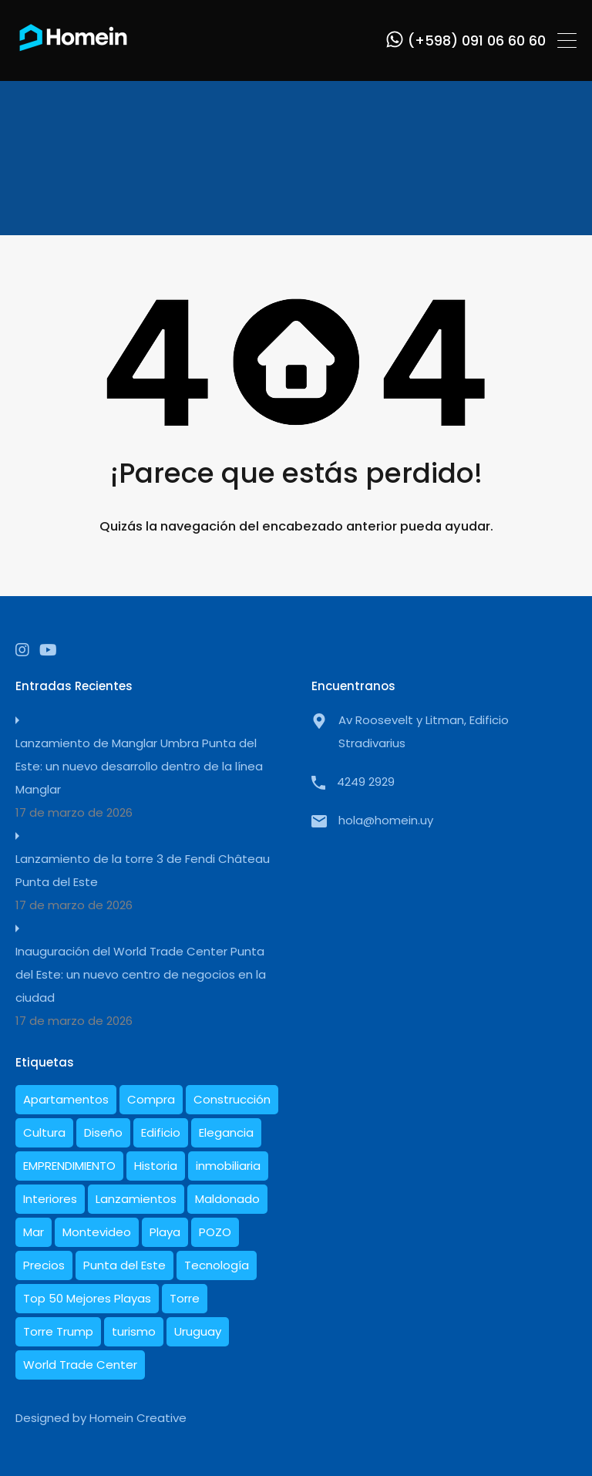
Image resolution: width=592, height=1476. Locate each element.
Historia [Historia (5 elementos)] (155, 1166)
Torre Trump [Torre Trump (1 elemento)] (58, 1331)
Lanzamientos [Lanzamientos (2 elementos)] (136, 1199)
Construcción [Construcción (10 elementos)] (232, 1099)
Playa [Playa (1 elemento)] (165, 1232)
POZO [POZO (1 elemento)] (215, 1232)
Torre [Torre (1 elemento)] (185, 1298)
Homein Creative (138, 1418)
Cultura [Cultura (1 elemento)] (44, 1132)
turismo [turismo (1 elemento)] (134, 1331)
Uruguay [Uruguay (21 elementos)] (197, 1331)
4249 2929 (366, 781)
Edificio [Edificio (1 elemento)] (160, 1132)
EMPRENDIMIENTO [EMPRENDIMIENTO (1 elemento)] (69, 1166)
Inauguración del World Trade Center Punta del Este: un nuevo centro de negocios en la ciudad (140, 974)
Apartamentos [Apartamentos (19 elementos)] (66, 1099)
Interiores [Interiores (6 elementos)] (50, 1199)
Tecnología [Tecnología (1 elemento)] (216, 1265)
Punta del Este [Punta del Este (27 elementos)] (124, 1265)
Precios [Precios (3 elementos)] (44, 1265)
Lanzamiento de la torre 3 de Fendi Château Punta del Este (142, 870)
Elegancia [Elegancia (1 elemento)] (226, 1132)
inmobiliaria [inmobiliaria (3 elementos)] (228, 1166)
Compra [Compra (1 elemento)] (151, 1099)
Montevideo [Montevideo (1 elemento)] (96, 1232)
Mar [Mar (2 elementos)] (33, 1232)
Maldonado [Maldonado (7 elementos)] (227, 1199)
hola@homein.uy (385, 820)
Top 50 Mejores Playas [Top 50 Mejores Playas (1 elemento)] (87, 1298)
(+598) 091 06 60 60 (477, 40)
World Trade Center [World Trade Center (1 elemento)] (80, 1364)
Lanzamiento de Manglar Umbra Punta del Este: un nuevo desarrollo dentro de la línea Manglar (139, 766)
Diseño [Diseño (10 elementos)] (103, 1132)
